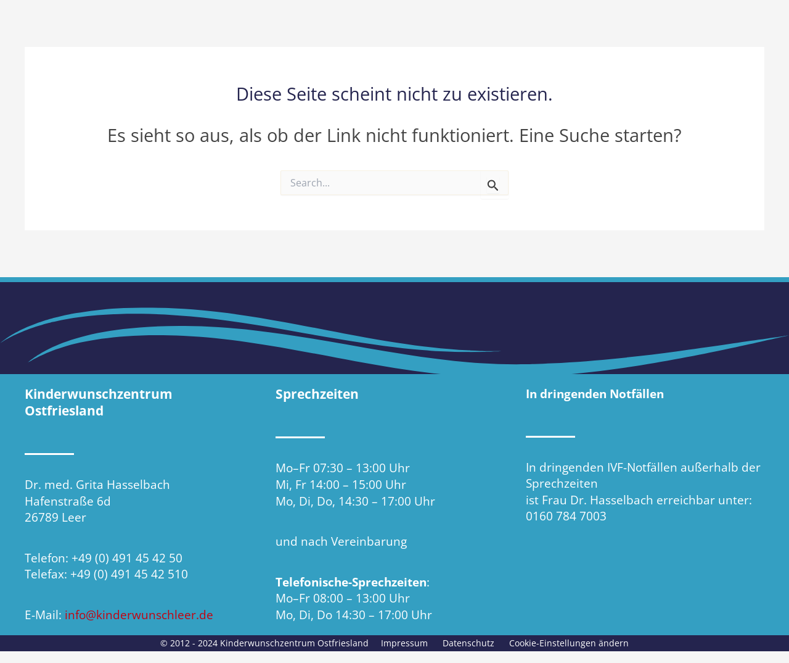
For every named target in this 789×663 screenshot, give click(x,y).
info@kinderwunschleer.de (139, 615)
